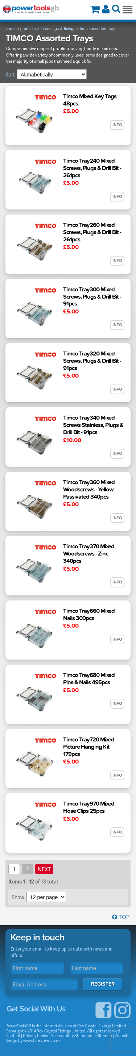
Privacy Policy (35, 1035)
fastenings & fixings (57, 28)
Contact (12, 1035)
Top (120, 917)
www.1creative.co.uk (42, 1040)
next (44, 869)
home (10, 28)
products (28, 28)
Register (103, 984)
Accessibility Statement (72, 1035)
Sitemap (104, 1035)
